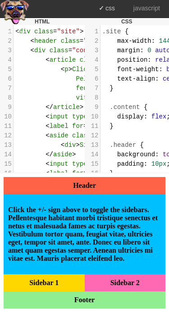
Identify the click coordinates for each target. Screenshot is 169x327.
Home (17, 31)
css (110, 8)
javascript (146, 8)
